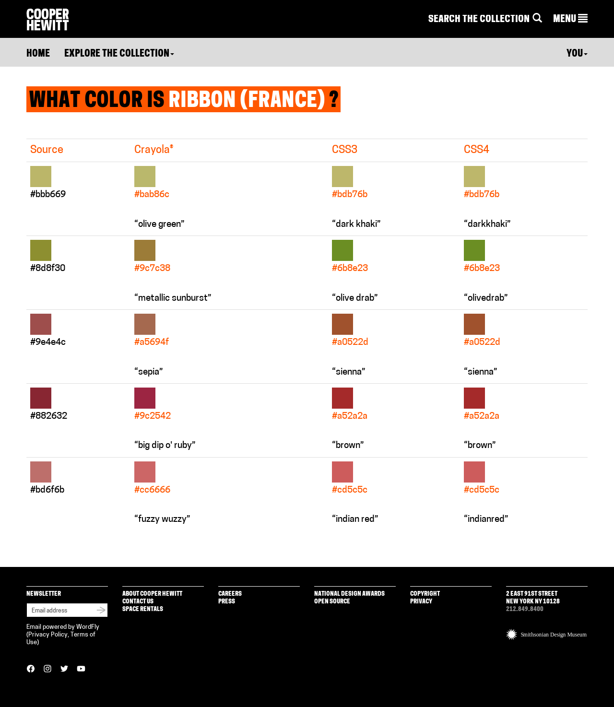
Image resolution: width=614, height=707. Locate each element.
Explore (119, 54)
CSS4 (476, 150)
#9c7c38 (152, 268)
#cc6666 (152, 490)
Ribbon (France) (246, 101)
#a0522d (350, 342)
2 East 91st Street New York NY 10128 (533, 598)
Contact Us (138, 602)
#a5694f (151, 342)
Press (226, 602)
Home (38, 54)
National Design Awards (349, 594)
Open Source (332, 602)
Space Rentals (142, 609)
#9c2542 (152, 416)
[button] (570, 19)
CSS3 (344, 150)
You (577, 54)
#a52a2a (349, 416)
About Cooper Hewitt (152, 594)
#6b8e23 (350, 268)
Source (46, 150)
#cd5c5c (349, 490)
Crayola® (153, 150)
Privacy (421, 602)
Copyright (425, 594)
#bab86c (151, 195)
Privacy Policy (48, 635)
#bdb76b (349, 195)
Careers (230, 594)
